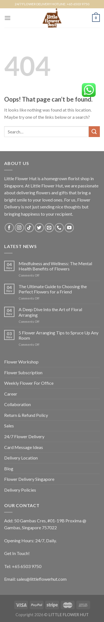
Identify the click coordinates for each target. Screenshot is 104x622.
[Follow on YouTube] (69, 227)
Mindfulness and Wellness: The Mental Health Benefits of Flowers (55, 266)
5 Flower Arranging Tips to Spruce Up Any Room (58, 335)
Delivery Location (21, 457)
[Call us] (59, 227)
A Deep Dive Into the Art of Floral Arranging (50, 312)
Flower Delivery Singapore (29, 479)
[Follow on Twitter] (39, 227)
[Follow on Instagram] (19, 227)
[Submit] (94, 131)
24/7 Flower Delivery (24, 436)
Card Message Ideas (23, 447)
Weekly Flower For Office (29, 383)
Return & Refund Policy (26, 415)
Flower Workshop (21, 361)
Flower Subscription (23, 372)
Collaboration (17, 404)
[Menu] (7, 18)
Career (10, 393)
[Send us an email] (49, 227)
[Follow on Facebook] (9, 227)
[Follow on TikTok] (29, 227)
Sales (9, 425)
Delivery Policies (20, 489)
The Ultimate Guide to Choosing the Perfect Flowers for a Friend (53, 289)
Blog (8, 468)
